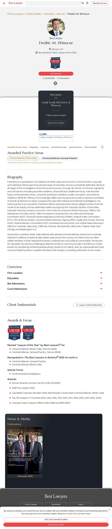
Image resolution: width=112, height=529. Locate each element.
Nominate (56, 504)
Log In (81, 504)
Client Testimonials (58, 147)
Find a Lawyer (15, 13)
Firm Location (15, 272)
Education (13, 278)
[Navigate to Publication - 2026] (24, 452)
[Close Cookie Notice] (110, 509)
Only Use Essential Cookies (56, 519)
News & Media (90, 147)
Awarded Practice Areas (17, 147)
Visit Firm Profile (56, 123)
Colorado (49, 13)
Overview (45, 147)
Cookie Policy (72, 514)
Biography (34, 147)
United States (33, 13)
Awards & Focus (75, 147)
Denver (61, 13)
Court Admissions (17, 288)
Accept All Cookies (56, 524)
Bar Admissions (16, 283)
